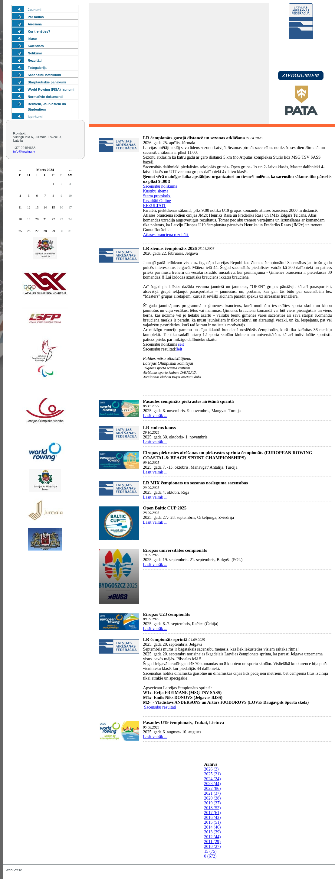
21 (45, 219)
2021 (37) (212, 793)
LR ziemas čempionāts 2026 (170, 248)
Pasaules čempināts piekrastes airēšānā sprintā (188, 401)
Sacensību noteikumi (44, 75)
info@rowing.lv (24, 151)
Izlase (32, 38)
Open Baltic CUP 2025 (165, 508)
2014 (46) (212, 827)
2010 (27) (212, 846)
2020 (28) (212, 798)
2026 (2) (211, 769)
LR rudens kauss (159, 427)
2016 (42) (212, 817)
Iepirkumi (35, 116)
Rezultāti (35, 60)
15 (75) (210, 851)
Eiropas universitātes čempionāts (175, 550)
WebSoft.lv (14, 870)
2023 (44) (212, 783)
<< (20, 170)
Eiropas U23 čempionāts (166, 614)
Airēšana (35, 24)
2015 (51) (212, 822)
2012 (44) (212, 837)
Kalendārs (36, 46)
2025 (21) (212, 774)
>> (70, 170)
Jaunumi (34, 9)
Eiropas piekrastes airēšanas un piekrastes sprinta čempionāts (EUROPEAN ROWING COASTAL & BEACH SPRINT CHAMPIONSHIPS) (228, 455)
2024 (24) (212, 779)
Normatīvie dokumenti (45, 97)
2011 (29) (212, 841)
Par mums (36, 17)
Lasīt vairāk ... (155, 415)
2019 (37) (212, 803)
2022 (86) (212, 788)
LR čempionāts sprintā (165, 639)
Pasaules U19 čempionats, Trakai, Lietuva (183, 722)
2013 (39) (212, 832)
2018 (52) (212, 808)
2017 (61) (212, 812)
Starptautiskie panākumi (47, 82)
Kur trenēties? (39, 31)
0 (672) (210, 856)
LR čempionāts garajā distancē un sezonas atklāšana (194, 137)
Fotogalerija (37, 67)
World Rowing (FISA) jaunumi (51, 89)
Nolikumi (35, 53)
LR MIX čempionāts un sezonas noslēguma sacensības (195, 482)
